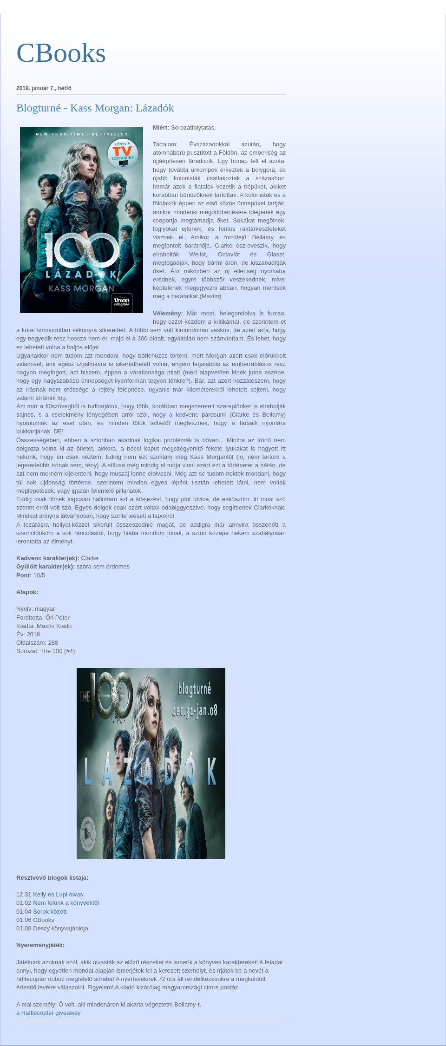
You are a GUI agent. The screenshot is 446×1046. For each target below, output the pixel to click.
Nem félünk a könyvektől (66, 902)
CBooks (61, 52)
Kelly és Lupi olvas (58, 894)
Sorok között (49, 911)
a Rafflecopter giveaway (48, 1012)
